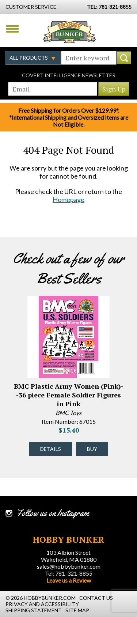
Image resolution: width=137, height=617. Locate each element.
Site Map (77, 610)
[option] (68, 381)
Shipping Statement (33, 610)
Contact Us (96, 598)
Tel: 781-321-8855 (68, 573)
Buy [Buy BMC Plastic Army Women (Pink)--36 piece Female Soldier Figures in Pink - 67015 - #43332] (92, 449)
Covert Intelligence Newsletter (68, 75)
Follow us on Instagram (52, 513)
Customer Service (30, 7)
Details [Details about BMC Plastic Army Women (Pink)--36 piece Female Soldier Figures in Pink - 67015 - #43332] (50, 449)
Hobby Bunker (69, 32)
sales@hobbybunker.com (68, 566)
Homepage (68, 199)
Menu (12, 29)
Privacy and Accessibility (42, 604)
